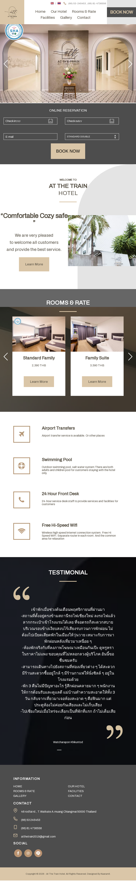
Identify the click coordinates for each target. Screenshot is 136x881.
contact (83, 17)
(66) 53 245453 (30, 820)
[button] (6, 64)
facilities (48, 17)
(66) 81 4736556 (31, 828)
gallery (66, 17)
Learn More (34, 264)
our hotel (59, 11)
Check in (10, 121)
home (40, 11)
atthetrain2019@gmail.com (38, 837)
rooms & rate (84, 11)
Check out (73, 121)
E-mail (9, 137)
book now (68, 151)
